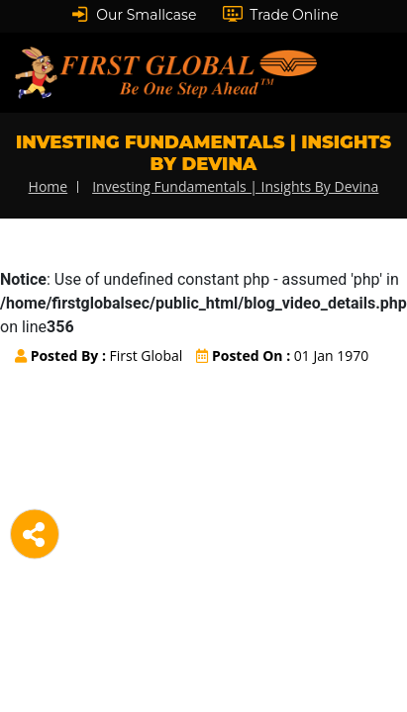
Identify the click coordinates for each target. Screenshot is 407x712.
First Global (98, 355)
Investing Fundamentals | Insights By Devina (235, 186)
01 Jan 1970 (282, 355)
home (48, 186)
